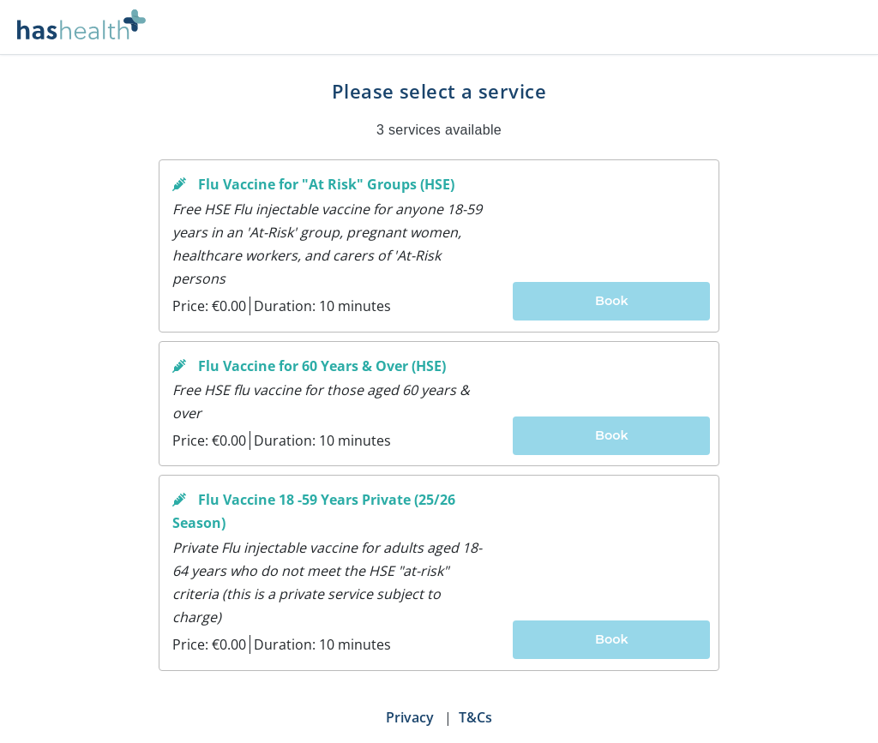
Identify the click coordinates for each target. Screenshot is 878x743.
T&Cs (475, 717)
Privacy (410, 717)
